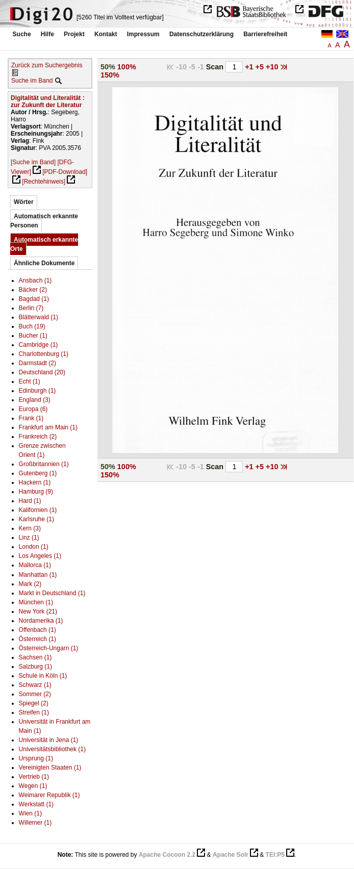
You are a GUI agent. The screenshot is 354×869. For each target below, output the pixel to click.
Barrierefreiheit (265, 34)
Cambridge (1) (38, 344)
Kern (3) (30, 528)
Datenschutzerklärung (201, 34)
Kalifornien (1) (38, 510)
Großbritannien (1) (44, 464)
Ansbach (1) (35, 280)
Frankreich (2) (38, 436)
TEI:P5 (275, 854)
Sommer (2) (35, 694)
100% (126, 67)
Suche (22, 34)
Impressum (143, 34)
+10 (273, 67)
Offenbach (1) (37, 629)
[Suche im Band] (33, 162)
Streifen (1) (34, 712)
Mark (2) (30, 583)
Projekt (74, 34)
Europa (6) (33, 409)
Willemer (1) (35, 822)
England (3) (34, 399)
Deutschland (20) (42, 372)
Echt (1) (29, 381)
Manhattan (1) (38, 574)
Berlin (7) (31, 308)
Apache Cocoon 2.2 (167, 854)
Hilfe (47, 34)
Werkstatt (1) (36, 804)
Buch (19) (32, 326)
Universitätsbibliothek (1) (52, 749)
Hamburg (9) (36, 491)
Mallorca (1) (35, 565)
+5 (261, 67)
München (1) (36, 602)
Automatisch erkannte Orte (44, 244)
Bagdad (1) (34, 298)
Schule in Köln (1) (43, 675)
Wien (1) (30, 813)
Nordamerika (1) (41, 620)
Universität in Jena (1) (49, 740)
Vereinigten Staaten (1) (50, 767)
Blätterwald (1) (38, 317)
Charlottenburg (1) (43, 353)
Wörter (24, 202)
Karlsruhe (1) (36, 519)
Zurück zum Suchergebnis (46, 65)
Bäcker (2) (33, 289)
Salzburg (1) (35, 666)
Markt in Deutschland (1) (52, 593)
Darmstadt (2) (37, 363)
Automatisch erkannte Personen (44, 221)
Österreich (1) (37, 639)
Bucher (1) (33, 335)
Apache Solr (230, 854)
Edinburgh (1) (37, 390)
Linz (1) (29, 537)
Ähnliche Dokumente (44, 263)
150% (109, 75)
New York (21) (38, 611)
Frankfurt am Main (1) (48, 427)
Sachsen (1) (35, 657)
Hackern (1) (35, 482)
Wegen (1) (33, 785)
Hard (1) (30, 500)
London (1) (33, 546)
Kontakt (105, 34)
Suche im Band (32, 80)
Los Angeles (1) (40, 555)
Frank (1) (31, 418)
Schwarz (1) (35, 684)
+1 (250, 67)
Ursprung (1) (36, 758)
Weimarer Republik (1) (49, 795)
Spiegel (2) (33, 703)
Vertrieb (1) (34, 776)
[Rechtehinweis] (43, 181)
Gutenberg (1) (38, 473)
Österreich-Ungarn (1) (49, 648)
